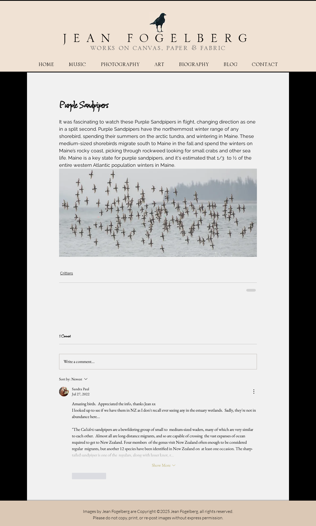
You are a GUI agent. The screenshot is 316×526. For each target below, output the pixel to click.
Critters (66, 273)
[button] (120, 65)
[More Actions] (254, 391)
